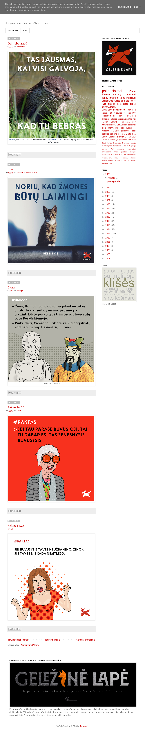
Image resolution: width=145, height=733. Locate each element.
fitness (116, 152)
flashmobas (113, 128)
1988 (104, 143)
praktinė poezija (117, 134)
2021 (108, 200)
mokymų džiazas (119, 140)
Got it (137, 7)
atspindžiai (132, 149)
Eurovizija (117, 143)
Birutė (128, 134)
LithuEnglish (122, 125)
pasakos (115, 131)
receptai (127, 113)
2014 (108, 229)
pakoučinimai (112, 91)
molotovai (21, 47)
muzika (105, 158)
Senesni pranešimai (85, 640)
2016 (108, 221)
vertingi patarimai (124, 94)
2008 (108, 250)
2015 (108, 225)
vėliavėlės (118, 161)
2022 (108, 196)
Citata (11, 287)
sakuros (133, 158)
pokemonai (124, 158)
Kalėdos (113, 119)
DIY (134, 113)
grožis (121, 128)
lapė (104, 104)
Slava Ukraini (108, 137)
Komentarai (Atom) (30, 645)
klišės (115, 116)
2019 (108, 208)
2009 (108, 246)
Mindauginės (107, 146)
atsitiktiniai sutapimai (127, 119)
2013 (108, 233)
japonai (105, 122)
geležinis (124, 152)
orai (110, 158)
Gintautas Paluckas (55, 140)
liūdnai (129, 128)
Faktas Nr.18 (16, 407)
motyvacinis (131, 155)
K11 (134, 134)
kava (118, 155)
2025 (108, 174)
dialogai (20, 291)
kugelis (123, 155)
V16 (112, 149)
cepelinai (132, 125)
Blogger (84, 726)
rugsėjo (112, 178)
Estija (109, 143)
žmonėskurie (107, 164)
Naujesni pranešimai (18, 640)
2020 (108, 204)
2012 (108, 238)
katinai (113, 155)
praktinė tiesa (117, 97)
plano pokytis (113, 181)
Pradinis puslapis (52, 640)
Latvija (133, 143)
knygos (122, 116)
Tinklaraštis (13, 31)
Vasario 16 (107, 113)
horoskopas (122, 104)
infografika (106, 116)
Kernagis (125, 143)
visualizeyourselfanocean (114, 110)
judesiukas (106, 155)
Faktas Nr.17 (16, 525)
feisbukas (118, 113)
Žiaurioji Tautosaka (120, 122)
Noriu (11, 169)
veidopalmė (107, 101)
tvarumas (132, 140)
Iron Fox (132, 110)
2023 (108, 192)
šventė (133, 161)
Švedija (126, 161)
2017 (108, 217)
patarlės (105, 134)
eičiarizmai (121, 137)
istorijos (133, 152)
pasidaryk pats (128, 131)
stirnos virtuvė (107, 161)
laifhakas (132, 137)
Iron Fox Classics (24, 172)
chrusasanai (106, 152)
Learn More (124, 7)
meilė (34, 172)
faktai (19, 411)
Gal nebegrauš (17, 43)
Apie (25, 31)
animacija (120, 149)
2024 (108, 188)
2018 (108, 213)
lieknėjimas (107, 140)
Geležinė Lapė (121, 101)
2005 (108, 258)
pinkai (116, 158)
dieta (104, 128)
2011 (108, 242)
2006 (108, 254)
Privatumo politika (120, 146)
